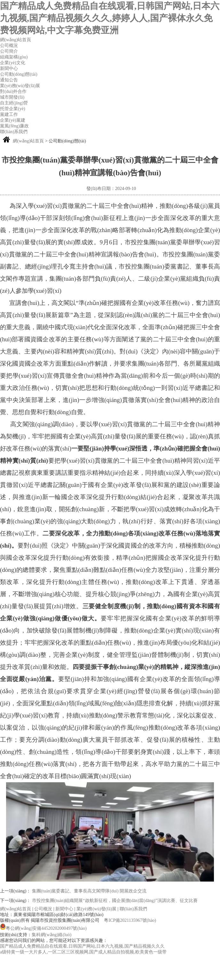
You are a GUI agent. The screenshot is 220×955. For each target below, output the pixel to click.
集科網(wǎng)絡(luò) (52, 934)
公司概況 (9, 45)
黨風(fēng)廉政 (14, 126)
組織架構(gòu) (14, 57)
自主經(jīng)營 (14, 103)
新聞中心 (9, 68)
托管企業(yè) (12, 108)
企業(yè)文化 (12, 62)
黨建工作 (9, 114)
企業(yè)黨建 (12, 120)
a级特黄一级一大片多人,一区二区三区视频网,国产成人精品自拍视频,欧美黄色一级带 (83, 952)
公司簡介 (9, 51)
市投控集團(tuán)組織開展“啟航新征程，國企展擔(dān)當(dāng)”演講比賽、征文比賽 (115, 900)
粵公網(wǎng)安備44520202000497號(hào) (43, 928)
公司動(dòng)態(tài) (18, 74)
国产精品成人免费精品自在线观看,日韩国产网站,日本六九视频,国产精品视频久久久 (82, 946)
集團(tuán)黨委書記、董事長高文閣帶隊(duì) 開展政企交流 (89, 891)
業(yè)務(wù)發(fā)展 (20, 85)
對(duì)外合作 (13, 91)
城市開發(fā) (12, 97)
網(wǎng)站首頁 (15, 39)
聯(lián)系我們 (14, 131)
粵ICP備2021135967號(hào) (130, 920)
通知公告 (9, 80)
